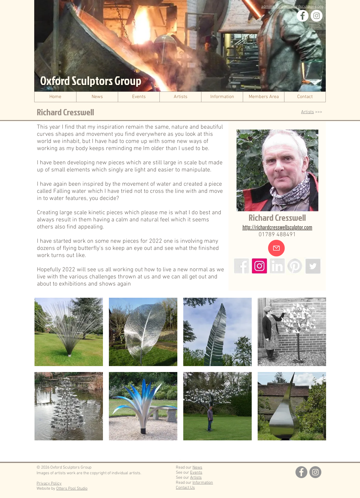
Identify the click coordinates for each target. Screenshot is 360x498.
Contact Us (185, 487)
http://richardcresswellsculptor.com (277, 227)
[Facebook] (303, 16)
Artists (307, 112)
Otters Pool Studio (71, 488)
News (197, 467)
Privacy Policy (49, 483)
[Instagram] (317, 16)
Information (202, 482)
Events (196, 472)
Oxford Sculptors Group (90, 80)
